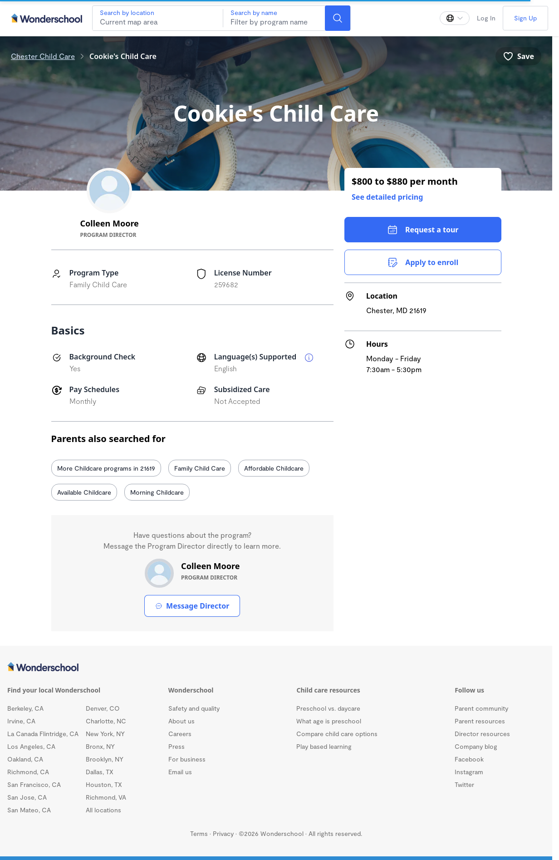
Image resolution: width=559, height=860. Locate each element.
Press (176, 746)
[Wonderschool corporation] (276, 667)
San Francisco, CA (34, 784)
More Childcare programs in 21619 (106, 468)
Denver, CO (103, 708)
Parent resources (480, 721)
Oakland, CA (25, 759)
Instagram (469, 772)
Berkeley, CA (25, 708)
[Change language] (455, 18)
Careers (179, 733)
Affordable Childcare (274, 468)
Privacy (223, 833)
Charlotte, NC (106, 721)
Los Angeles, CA (31, 746)
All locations (103, 810)
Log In (486, 18)
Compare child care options (337, 733)
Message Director (192, 606)
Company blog (476, 746)
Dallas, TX (99, 772)
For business (187, 759)
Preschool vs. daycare (328, 708)
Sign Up (525, 18)
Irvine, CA (21, 721)
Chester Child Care (43, 56)
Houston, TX (104, 784)
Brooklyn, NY (104, 759)
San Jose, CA (27, 797)
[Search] (337, 18)
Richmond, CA (28, 772)
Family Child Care (199, 468)
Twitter (464, 784)
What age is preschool (328, 721)
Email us (180, 772)
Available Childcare (84, 492)
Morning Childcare (157, 492)
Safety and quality (194, 708)
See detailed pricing (387, 197)
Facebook (469, 759)
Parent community (481, 708)
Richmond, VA (106, 797)
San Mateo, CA (29, 810)
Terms (199, 833)
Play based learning (324, 746)
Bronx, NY (100, 746)
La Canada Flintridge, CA (42, 733)
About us (181, 721)
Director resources (482, 733)
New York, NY (105, 733)
